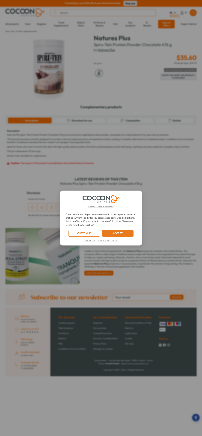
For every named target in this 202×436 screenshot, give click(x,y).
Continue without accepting (101, 206)
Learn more (89, 240)
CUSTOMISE (84, 233)
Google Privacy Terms (108, 240)
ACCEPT (118, 233)
